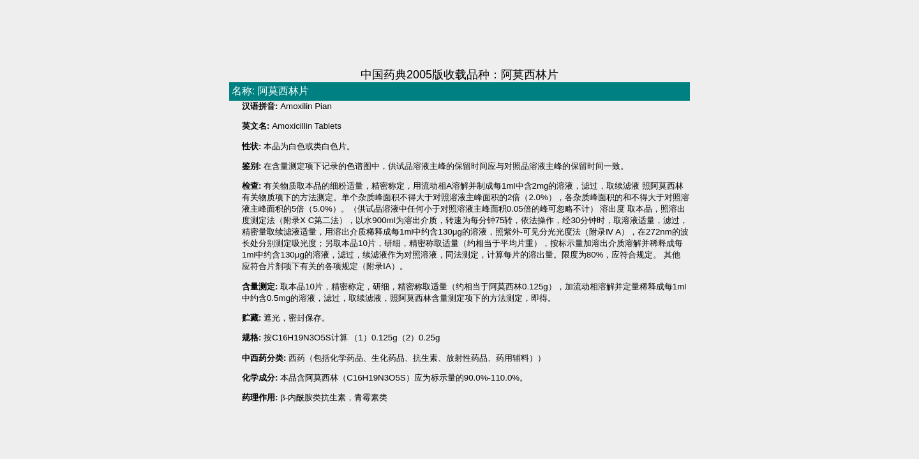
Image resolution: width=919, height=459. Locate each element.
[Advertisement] (459, 35)
